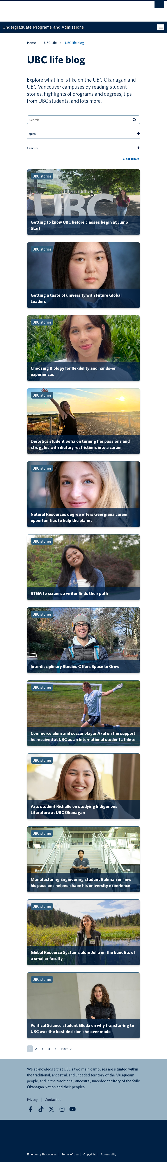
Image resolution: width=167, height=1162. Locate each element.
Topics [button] (31, 133)
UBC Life (50, 43)
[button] (36, 1048)
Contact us (53, 1100)
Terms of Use (70, 1154)
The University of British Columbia (59, 9)
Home (31, 43)
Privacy (32, 1100)
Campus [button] (32, 148)
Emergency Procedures (42, 1154)
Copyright (90, 1154)
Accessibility (108, 1154)
